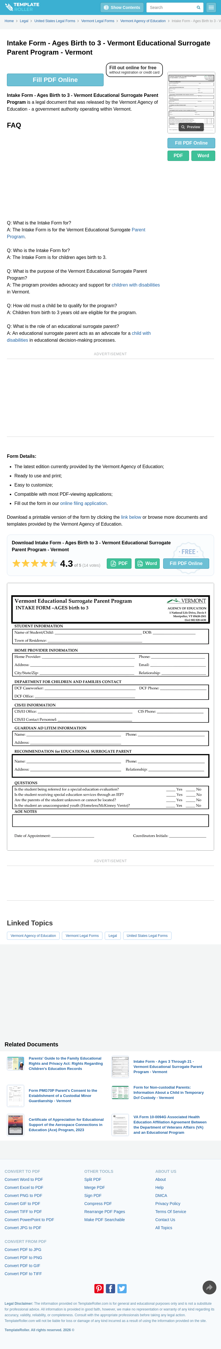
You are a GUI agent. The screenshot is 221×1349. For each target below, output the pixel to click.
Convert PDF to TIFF (23, 1273)
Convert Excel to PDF (24, 1187)
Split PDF (92, 1179)
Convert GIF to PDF (22, 1203)
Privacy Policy (167, 1203)
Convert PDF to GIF (22, 1265)
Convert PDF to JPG (23, 1249)
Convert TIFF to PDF (23, 1211)
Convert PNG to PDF (23, 1195)
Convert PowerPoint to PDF (29, 1219)
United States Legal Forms (147, 936)
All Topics (163, 1227)
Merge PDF (94, 1187)
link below (131, 517)
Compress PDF (98, 1203)
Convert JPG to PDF (23, 1227)
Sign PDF (93, 1195)
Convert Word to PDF (24, 1179)
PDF (178, 155)
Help (159, 1187)
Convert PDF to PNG (23, 1257)
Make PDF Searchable (104, 1219)
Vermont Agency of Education (33, 936)
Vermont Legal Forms (82, 936)
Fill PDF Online (55, 79)
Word (203, 155)
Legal (112, 936)
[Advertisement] (85, 176)
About (160, 1179)
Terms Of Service (170, 1211)
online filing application (83, 503)
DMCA (161, 1195)
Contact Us (165, 1219)
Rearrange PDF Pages (104, 1211)
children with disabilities (136, 285)
